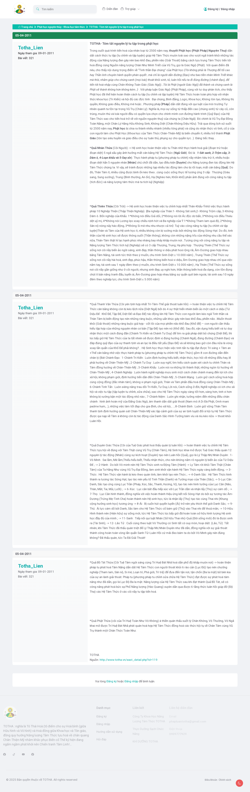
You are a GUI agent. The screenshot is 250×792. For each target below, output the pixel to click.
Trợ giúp (128, 9)
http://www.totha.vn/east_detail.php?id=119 (128, 659)
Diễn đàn (110, 9)
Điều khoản (204, 779)
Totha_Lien (31, 47)
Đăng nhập (228, 9)
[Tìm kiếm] (65, 9)
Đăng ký (213, 9)
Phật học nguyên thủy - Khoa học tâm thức (61, 23)
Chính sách (218, 779)
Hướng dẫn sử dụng (104, 731)
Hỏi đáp (96, 739)
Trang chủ (25, 23)
